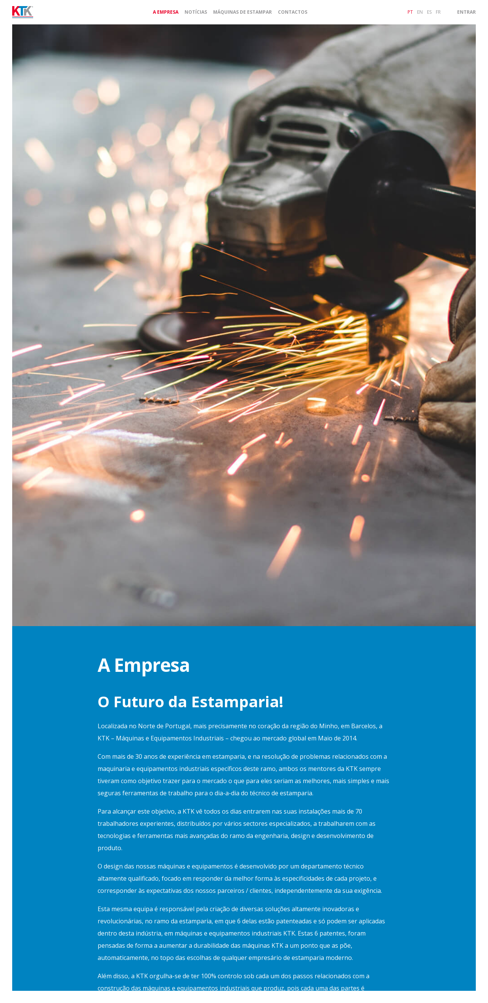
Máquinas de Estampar (242, 12)
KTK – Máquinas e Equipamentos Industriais (161, 738)
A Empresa (165, 12)
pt (410, 12)
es (429, 12)
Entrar (466, 12)
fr (438, 12)
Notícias (196, 12)
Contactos (292, 12)
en (420, 12)
